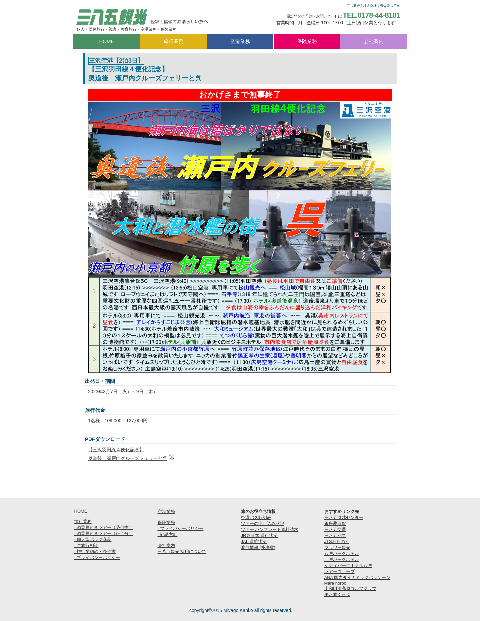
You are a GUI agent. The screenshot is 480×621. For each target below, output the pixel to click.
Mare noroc (335, 583)
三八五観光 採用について (182, 551)
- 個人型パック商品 (93, 539)
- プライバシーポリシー (97, 557)
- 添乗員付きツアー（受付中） (103, 527)
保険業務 (166, 522)
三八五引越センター (343, 517)
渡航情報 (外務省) (258, 547)
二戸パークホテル (341, 559)
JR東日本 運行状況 (259, 535)
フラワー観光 (337, 547)
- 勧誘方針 (168, 534)
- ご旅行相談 (86, 545)
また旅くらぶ (337, 594)
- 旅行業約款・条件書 (95, 551)
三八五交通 (335, 529)
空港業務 (166, 511)
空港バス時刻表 (256, 517)
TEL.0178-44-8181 (371, 15)
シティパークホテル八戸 (348, 565)
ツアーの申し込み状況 (262, 523)
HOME (80, 511)
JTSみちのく (336, 541)
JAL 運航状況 (254, 541)
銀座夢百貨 (335, 523)
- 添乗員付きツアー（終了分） (103, 533)
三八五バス (335, 535)
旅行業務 (83, 521)
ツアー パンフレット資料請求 (270, 529)
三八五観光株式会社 (141, 17)
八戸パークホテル (341, 553)
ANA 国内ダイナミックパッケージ (357, 577)
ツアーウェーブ (339, 571)
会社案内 (166, 545)
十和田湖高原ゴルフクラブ (350, 588)
